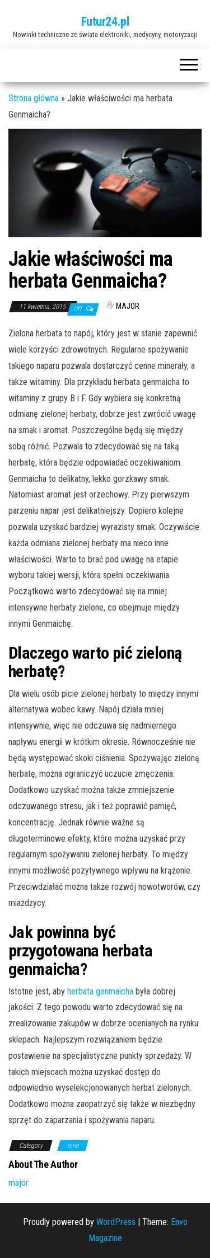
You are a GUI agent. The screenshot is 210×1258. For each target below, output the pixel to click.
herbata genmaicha (100, 991)
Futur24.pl (105, 22)
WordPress (116, 1222)
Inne (72, 1145)
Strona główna (33, 98)
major (127, 306)
